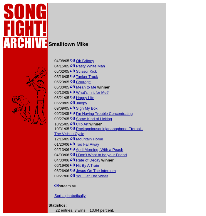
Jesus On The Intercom (96, 171)
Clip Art (82, 124)
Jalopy (81, 103)
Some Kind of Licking (94, 119)
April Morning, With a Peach (99, 149)
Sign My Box (87, 108)
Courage (83, 82)
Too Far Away (87, 144)
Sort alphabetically (70, 195)
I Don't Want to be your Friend (101, 155)
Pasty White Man (90, 66)
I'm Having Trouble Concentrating (104, 113)
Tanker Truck (87, 76)
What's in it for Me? (92, 92)
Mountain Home (89, 139)
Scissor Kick (86, 71)
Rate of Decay (88, 160)
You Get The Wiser (92, 176)
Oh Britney (85, 61)
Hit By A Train (87, 165)
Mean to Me (86, 87)
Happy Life (85, 98)
